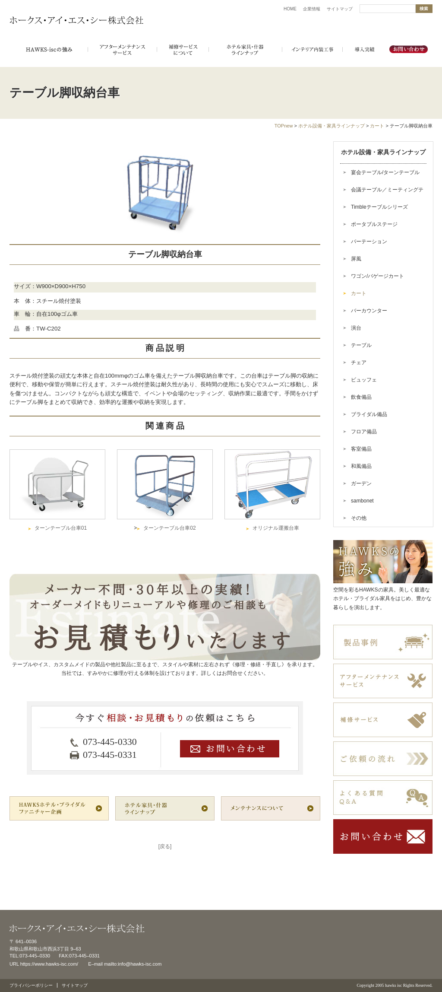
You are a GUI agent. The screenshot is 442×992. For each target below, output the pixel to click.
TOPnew (284, 125)
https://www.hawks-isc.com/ (49, 964)
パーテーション (369, 241)
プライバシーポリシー (31, 985)
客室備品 (361, 449)
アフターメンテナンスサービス (122, 50)
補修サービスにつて (182, 50)
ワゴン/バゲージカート (377, 276)
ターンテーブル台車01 (61, 528)
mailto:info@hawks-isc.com (132, 964)
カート (377, 125)
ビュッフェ (364, 380)
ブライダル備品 (369, 414)
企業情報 (311, 8)
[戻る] (165, 846)
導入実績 (363, 50)
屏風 (356, 259)
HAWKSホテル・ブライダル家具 (48, 50)
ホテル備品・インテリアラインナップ (245, 50)
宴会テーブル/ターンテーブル (385, 172)
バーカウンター (369, 311)
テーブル (361, 345)
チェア (358, 362)
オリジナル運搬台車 (276, 528)
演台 (356, 328)
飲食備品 (361, 397)
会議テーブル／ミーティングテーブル (381, 192)
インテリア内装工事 (312, 50)
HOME (290, 8)
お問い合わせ (409, 50)
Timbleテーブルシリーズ (379, 207)
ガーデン (361, 483)
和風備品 (361, 466)
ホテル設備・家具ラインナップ (331, 125)
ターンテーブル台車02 (169, 528)
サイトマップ (340, 8)
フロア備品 (364, 432)
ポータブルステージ (374, 224)
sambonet (362, 501)
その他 (358, 518)
